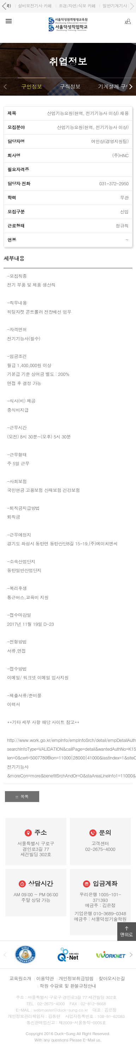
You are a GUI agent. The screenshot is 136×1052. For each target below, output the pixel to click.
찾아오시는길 (112, 978)
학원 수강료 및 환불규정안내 (68, 985)
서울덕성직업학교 (29, 5)
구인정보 (31, 86)
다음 (130, 87)
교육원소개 (20, 978)
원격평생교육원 (72, 5)
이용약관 (45, 978)
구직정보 (70, 86)
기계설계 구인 (114, 86)
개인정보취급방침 (76, 978)
